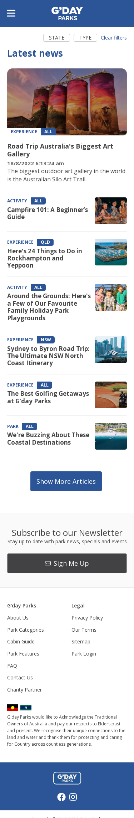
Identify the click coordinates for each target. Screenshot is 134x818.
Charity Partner (24, 689)
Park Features (23, 653)
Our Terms (83, 629)
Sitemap (80, 641)
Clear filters (114, 37)
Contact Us (20, 677)
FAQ (12, 665)
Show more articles (66, 481)
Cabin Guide (21, 641)
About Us (18, 617)
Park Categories (25, 629)
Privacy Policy (87, 617)
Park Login (83, 653)
